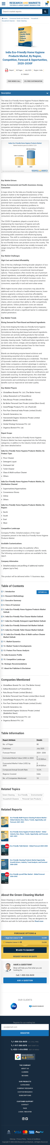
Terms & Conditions (33, 1139)
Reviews (25, 1076)
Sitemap (12, 1139)
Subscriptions (25, 1095)
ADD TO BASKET (25, 950)
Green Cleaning (8, 795)
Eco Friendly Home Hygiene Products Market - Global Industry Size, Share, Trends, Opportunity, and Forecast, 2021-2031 (29, 834)
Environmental (36, 795)
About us (25, 1068)
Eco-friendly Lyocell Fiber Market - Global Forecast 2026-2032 (27, 875)
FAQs (25, 1108)
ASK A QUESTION (25, 980)
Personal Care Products (31, 799)
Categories (25, 1085)
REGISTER (25, 1033)
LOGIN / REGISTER (25, 1112)
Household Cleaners (11, 799)
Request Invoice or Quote (25, 956)
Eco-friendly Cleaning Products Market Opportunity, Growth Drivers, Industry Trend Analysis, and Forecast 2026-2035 (28, 862)
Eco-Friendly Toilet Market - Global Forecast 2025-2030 (29, 846)
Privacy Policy (21, 1139)
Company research (25, 1088)
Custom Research (25, 1092)
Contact (25, 1105)
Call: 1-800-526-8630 (25, 975)
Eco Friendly (23, 795)
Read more (39, 921)
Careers (25, 1072)
